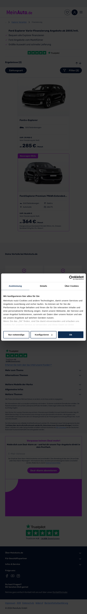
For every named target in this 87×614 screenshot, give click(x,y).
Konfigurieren (43, 334)
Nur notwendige (16, 334)
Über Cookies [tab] (72, 286)
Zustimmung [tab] (15, 286)
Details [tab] (43, 286)
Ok (70, 334)
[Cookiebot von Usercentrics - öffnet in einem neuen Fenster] (71, 278)
